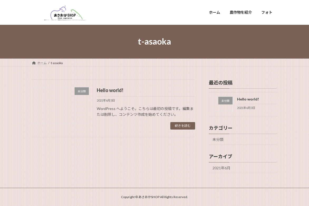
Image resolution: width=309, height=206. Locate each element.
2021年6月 (221, 167)
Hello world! (110, 90)
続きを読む (183, 126)
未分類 (218, 139)
